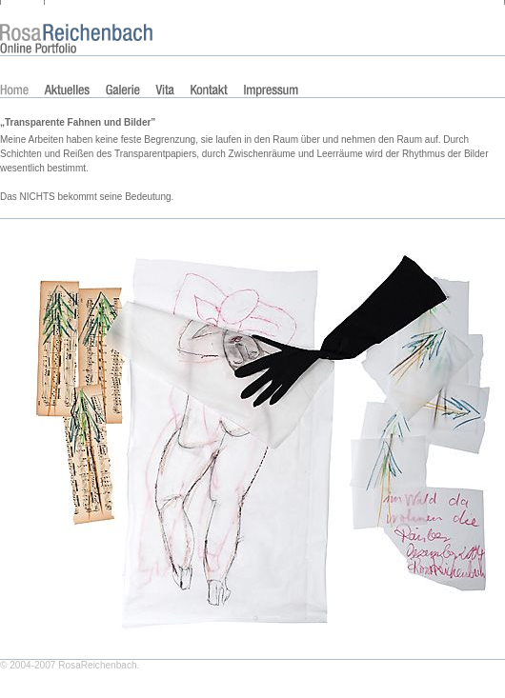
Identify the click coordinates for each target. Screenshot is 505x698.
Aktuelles (67, 91)
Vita (164, 91)
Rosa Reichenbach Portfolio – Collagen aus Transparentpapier (71, 19)
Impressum (271, 91)
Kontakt (209, 91)
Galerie (123, 91)
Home (14, 91)
